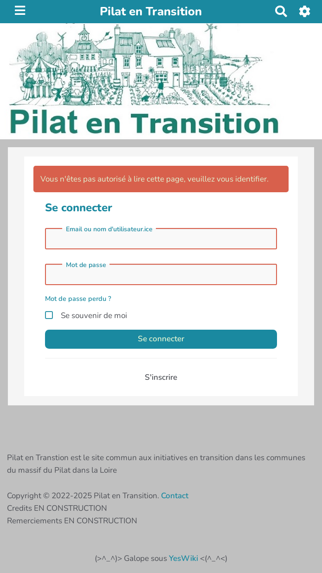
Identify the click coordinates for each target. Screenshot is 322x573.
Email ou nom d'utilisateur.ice (109, 229)
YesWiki (183, 558)
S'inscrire (161, 377)
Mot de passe (86, 265)
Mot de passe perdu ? (78, 298)
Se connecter (161, 338)
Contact (174, 495)
